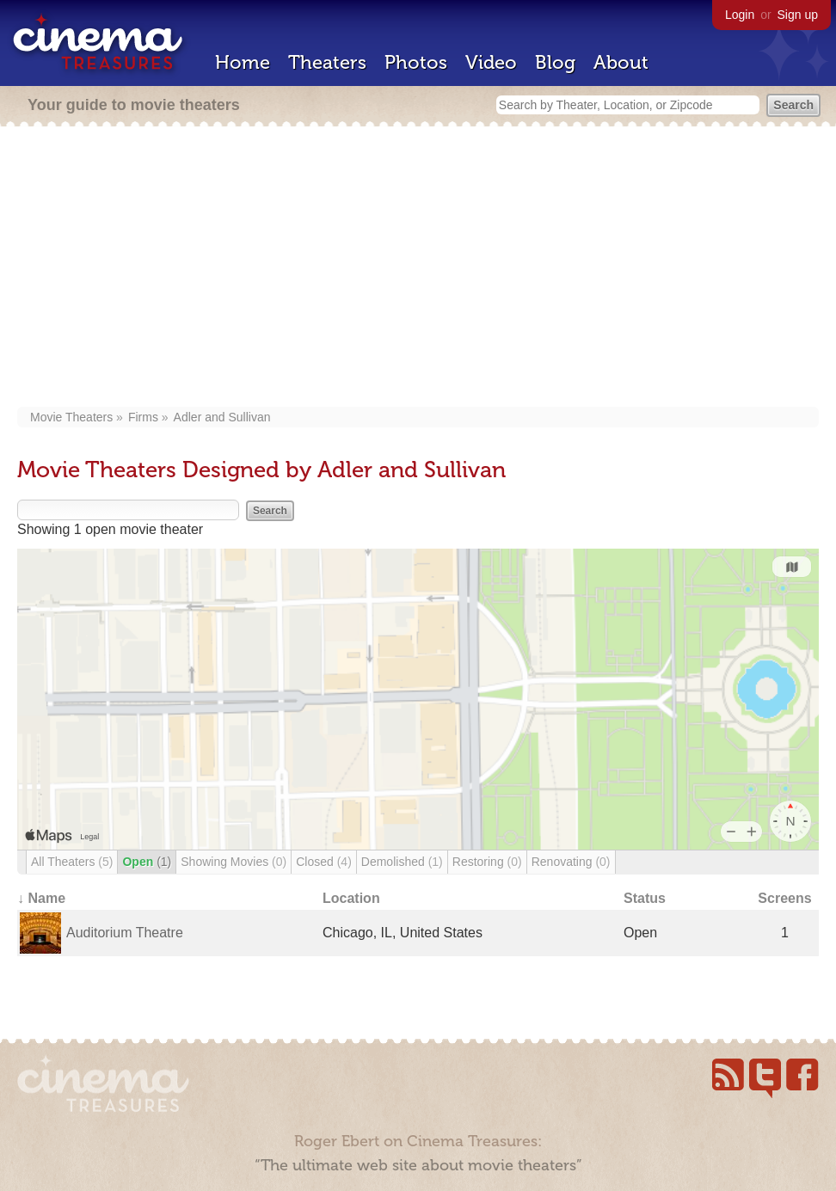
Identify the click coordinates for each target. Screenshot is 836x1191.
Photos (415, 62)
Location (351, 898)
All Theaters (72, 862)
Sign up (798, 14)
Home (242, 62)
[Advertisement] (418, 268)
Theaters (327, 62)
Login (739, 14)
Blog (555, 62)
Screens (784, 898)
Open (146, 862)
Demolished (402, 862)
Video (491, 62)
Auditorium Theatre (124, 932)
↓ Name (41, 898)
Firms (143, 417)
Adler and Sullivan (222, 417)
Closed (324, 862)
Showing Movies (233, 862)
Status (645, 898)
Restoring (487, 862)
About (621, 62)
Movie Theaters (71, 417)
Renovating (571, 862)
